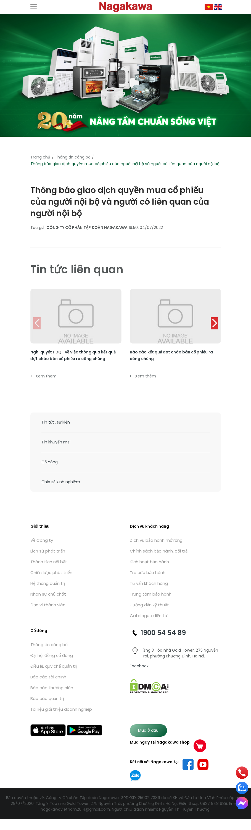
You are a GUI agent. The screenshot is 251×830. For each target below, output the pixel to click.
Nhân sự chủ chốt (48, 594)
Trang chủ (40, 157)
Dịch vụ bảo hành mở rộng (156, 540)
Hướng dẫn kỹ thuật (149, 605)
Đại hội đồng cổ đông (51, 655)
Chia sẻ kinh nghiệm (60, 482)
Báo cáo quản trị (47, 698)
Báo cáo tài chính (48, 677)
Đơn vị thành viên (47, 605)
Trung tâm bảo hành (150, 594)
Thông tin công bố (72, 157)
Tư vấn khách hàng (149, 583)
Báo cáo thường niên (51, 688)
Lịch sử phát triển (47, 551)
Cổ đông (49, 462)
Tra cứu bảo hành (147, 572)
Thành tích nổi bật (48, 562)
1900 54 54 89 (163, 632)
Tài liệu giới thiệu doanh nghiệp (61, 709)
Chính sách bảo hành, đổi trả (158, 551)
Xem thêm (43, 376)
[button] (214, 323)
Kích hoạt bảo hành (149, 562)
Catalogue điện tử (148, 615)
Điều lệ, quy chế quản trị (53, 666)
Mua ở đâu (148, 730)
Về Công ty (41, 540)
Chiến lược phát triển (51, 572)
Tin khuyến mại (55, 442)
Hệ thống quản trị (47, 583)
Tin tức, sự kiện (55, 422)
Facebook (139, 666)
